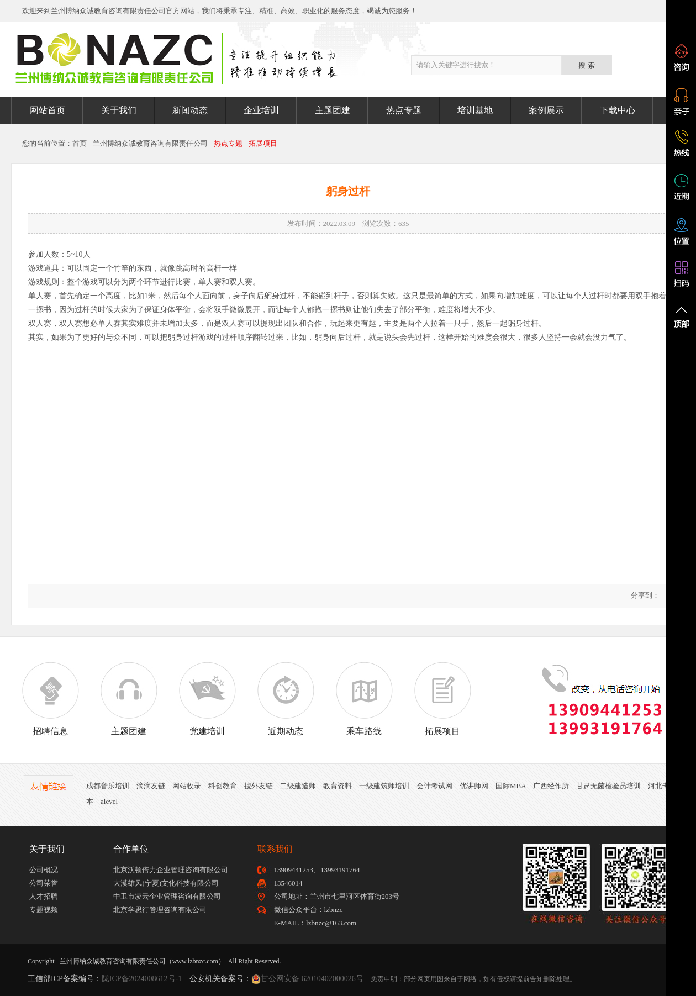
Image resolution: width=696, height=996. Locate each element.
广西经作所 (551, 786)
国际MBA (510, 786)
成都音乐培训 (107, 786)
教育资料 (337, 786)
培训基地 (475, 110)
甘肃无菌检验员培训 (608, 786)
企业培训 (261, 110)
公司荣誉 (43, 883)
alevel (109, 801)
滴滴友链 (150, 786)
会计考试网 (434, 786)
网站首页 (47, 110)
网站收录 (186, 786)
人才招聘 (43, 896)
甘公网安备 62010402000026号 (312, 978)
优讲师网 (474, 786)
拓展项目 (442, 699)
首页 (79, 143)
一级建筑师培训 (384, 786)
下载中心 (617, 110)
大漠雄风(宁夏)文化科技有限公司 (166, 883)
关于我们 (118, 110)
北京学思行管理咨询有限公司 (160, 909)
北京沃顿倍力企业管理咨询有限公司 (170, 870)
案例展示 (546, 110)
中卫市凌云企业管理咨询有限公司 (167, 896)
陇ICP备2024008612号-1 (142, 978)
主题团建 (332, 110)
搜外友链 (258, 786)
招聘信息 (50, 699)
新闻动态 (190, 110)
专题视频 (43, 909)
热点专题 (403, 110)
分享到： (644, 595)
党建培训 (207, 699)
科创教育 (222, 786)
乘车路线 (364, 699)
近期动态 (285, 699)
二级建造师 (298, 786)
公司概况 (43, 870)
